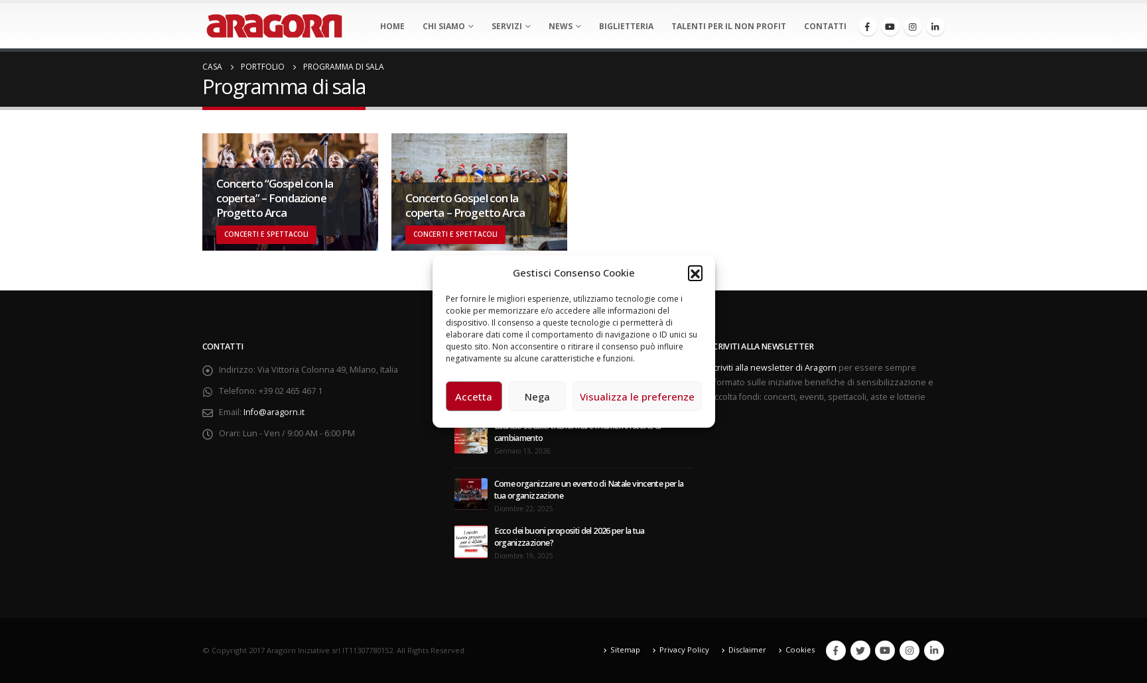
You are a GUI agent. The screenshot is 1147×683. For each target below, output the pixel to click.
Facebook (836, 650)
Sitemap (625, 649)
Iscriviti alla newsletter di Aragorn (772, 367)
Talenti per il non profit (728, 26)
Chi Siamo (444, 26)
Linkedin (934, 650)
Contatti (825, 26)
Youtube (885, 650)
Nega (537, 396)
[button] (695, 272)
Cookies (800, 649)
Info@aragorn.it (273, 412)
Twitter (860, 650)
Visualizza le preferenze (637, 396)
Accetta (473, 396)
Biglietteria (626, 26)
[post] (471, 436)
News (561, 26)
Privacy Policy (684, 649)
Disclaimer (747, 649)
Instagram (909, 650)
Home (392, 26)
